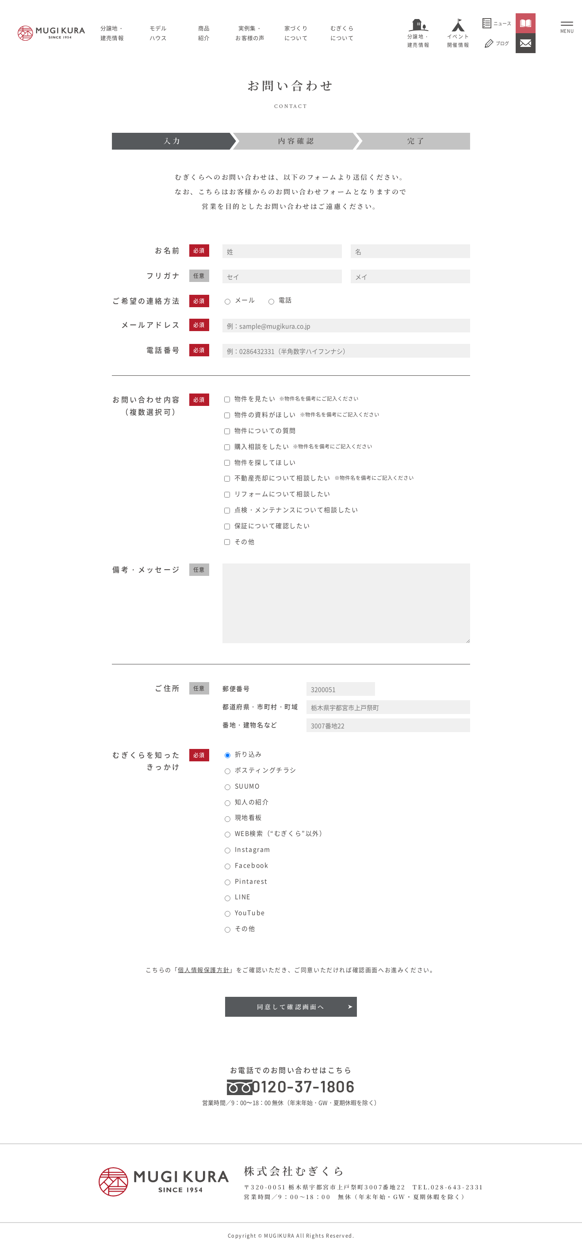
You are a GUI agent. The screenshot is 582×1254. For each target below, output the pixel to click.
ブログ (497, 43)
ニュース (496, 23)
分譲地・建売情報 (418, 41)
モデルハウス (175, 33)
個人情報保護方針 (204, 969)
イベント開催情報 (458, 41)
